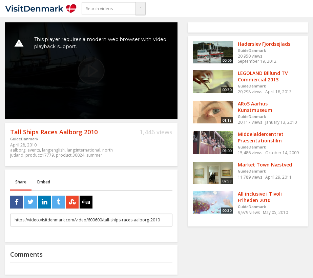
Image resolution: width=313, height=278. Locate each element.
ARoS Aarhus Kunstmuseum (255, 106)
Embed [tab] (43, 182)
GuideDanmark (24, 138)
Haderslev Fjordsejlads (264, 44)
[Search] (140, 8)
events (33, 150)
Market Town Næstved (265, 164)
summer (94, 155)
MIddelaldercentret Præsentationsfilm (261, 137)
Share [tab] (20, 182)
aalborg (17, 150)
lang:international (83, 150)
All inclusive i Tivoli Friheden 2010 (260, 197)
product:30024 (70, 155)
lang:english (53, 150)
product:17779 (39, 155)
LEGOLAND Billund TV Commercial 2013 (263, 76)
